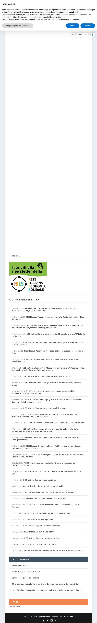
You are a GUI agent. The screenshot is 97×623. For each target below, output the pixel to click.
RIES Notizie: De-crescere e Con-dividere (41, 538)
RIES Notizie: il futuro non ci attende (39, 544)
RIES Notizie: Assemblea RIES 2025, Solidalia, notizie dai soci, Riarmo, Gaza (48, 352)
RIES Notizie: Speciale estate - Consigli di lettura (44, 408)
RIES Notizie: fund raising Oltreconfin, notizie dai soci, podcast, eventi (46, 383)
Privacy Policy (15, 606)
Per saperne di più (21, 92)
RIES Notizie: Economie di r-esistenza (39, 480)
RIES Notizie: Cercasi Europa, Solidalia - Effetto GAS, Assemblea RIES (54, 423)
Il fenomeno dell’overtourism (29, 151)
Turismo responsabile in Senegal (31, 75)
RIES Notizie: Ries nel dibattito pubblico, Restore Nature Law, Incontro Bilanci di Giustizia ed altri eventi (45, 415)
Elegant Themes (43, 616)
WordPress (68, 616)
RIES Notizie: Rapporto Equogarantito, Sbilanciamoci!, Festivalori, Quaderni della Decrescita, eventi (47, 400)
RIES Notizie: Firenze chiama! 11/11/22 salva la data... (48, 513)
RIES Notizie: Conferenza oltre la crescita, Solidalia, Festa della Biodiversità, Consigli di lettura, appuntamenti (45, 430)
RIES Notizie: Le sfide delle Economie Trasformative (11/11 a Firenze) (45, 505)
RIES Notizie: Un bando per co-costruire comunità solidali (50, 492)
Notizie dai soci (43, 79)
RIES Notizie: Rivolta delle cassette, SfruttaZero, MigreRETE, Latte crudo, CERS (48, 335)
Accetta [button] (87, 26)
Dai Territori (42, 155)
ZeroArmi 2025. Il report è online (26, 571)
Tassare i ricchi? (19, 565)
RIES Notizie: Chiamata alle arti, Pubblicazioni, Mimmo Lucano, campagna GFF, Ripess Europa (47, 447)
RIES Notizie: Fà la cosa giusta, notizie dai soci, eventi (47, 376)
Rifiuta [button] (73, 26)
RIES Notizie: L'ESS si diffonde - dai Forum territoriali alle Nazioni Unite (46, 472)
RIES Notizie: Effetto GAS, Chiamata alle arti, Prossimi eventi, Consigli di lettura (45, 438)
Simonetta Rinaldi (20, 79)
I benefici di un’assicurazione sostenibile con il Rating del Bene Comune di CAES (46, 590)
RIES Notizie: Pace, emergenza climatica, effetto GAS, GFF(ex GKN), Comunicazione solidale (48, 455)
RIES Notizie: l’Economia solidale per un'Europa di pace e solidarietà (53, 550)
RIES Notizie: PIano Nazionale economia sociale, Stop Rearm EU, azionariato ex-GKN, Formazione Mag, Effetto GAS (47, 326)
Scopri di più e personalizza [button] (17, 26)
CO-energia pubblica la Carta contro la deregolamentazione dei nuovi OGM (45, 584)
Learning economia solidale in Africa (34, 225)
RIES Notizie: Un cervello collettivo (39, 532)
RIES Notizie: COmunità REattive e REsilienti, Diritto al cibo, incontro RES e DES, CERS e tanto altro (45, 309)
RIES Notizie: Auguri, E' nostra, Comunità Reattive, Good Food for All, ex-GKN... (48, 318)
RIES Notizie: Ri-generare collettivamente (41, 525)
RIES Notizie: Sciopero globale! (40, 519)
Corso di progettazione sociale (25, 578)
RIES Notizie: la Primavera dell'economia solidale (44, 486)
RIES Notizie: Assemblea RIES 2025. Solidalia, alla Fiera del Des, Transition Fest (45, 360)
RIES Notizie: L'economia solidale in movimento (47, 498)
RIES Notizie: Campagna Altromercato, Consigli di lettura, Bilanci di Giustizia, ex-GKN (47, 343)
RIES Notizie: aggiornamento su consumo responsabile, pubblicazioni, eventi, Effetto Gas (43, 392)
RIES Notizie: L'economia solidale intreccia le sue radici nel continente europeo (43, 464)
